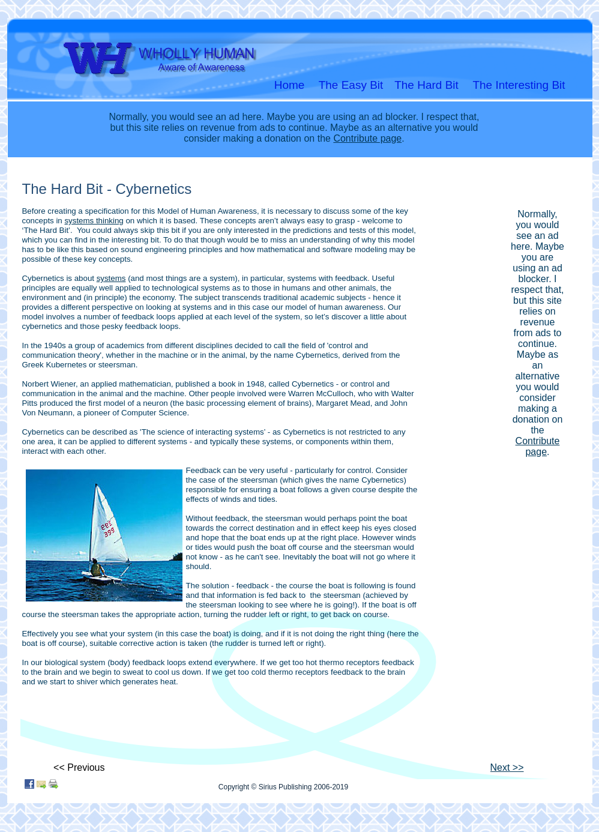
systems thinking (93, 220)
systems (111, 278)
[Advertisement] (533, 353)
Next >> (507, 767)
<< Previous (78, 767)
